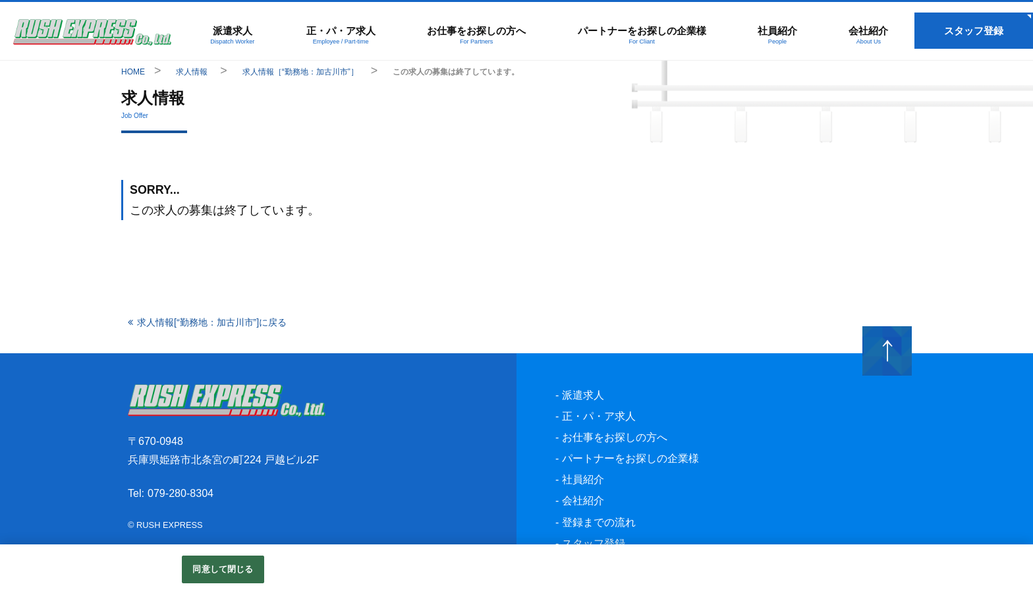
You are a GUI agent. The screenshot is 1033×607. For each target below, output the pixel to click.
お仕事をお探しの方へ (477, 35)
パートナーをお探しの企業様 (642, 35)
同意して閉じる (222, 569)
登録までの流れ (599, 524)
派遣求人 (232, 35)
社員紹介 (777, 35)
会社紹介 (869, 35)
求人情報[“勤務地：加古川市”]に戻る (212, 323)
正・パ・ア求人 (341, 35)
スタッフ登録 (973, 30)
